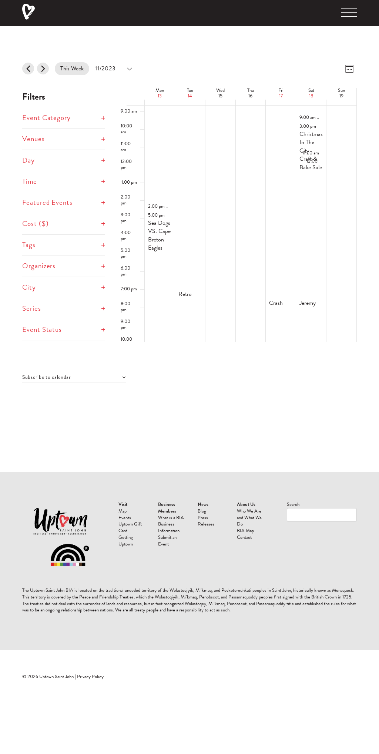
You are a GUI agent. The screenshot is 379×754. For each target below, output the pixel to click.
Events (124, 517)
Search (293, 504)
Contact (244, 537)
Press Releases (206, 521)
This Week (72, 68)
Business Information (169, 527)
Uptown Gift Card (130, 527)
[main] (189, 249)
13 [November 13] (160, 96)
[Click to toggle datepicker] (113, 68)
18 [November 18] (311, 96)
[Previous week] (28, 68)
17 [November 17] (281, 96)
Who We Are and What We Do (249, 517)
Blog (202, 511)
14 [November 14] (190, 96)
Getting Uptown (125, 541)
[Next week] (43, 68)
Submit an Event (167, 541)
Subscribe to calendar (46, 377)
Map (122, 511)
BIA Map (245, 530)
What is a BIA (171, 517)
